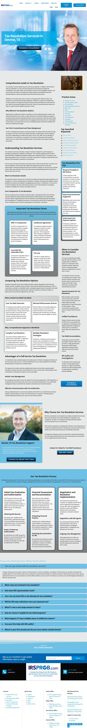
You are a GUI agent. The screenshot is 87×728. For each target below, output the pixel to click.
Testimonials (45, 3)
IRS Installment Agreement (72, 106)
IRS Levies (68, 108)
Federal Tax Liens (69, 101)
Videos (37, 3)
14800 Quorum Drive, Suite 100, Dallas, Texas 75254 (55, 706)
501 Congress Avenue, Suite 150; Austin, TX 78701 (55, 696)
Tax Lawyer (68, 116)
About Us (54, 3)
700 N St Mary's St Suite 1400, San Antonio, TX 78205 (55, 715)
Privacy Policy (74, 719)
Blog (56, 7)
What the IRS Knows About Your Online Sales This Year (75, 698)
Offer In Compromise (12, 702)
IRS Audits (9, 700)
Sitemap (72, 720)
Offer (66, 110)
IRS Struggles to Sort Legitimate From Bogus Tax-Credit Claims (75, 704)
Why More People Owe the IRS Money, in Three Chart (74, 711)
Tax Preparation (69, 117)
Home (21, 3)
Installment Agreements (13, 708)
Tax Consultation (69, 112)
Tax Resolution (69, 121)
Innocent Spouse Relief (71, 103)
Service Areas (31, 704)
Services (28, 3)
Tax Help (67, 114)
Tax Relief (67, 119)
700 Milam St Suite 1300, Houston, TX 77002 (54, 725)
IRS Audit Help (69, 104)
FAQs (51, 7)
